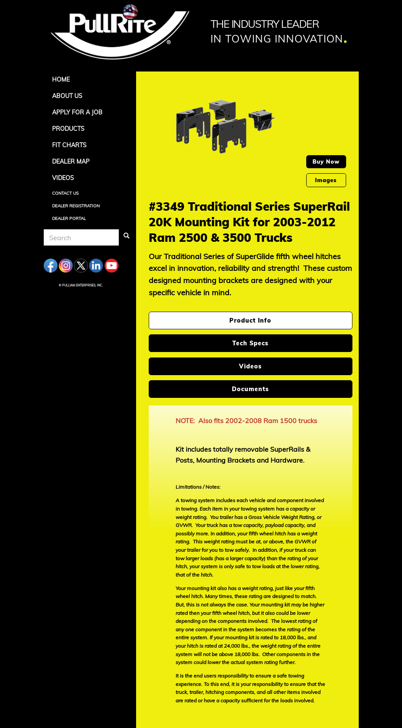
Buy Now (326, 161)
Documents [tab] (250, 389)
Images (326, 180)
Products (68, 128)
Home (61, 79)
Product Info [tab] (250, 320)
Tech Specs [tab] (250, 343)
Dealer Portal (69, 218)
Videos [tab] (250, 366)
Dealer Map (70, 161)
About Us (67, 96)
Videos (63, 178)
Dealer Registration (76, 206)
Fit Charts (69, 145)
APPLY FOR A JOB (77, 112)
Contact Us (65, 193)
